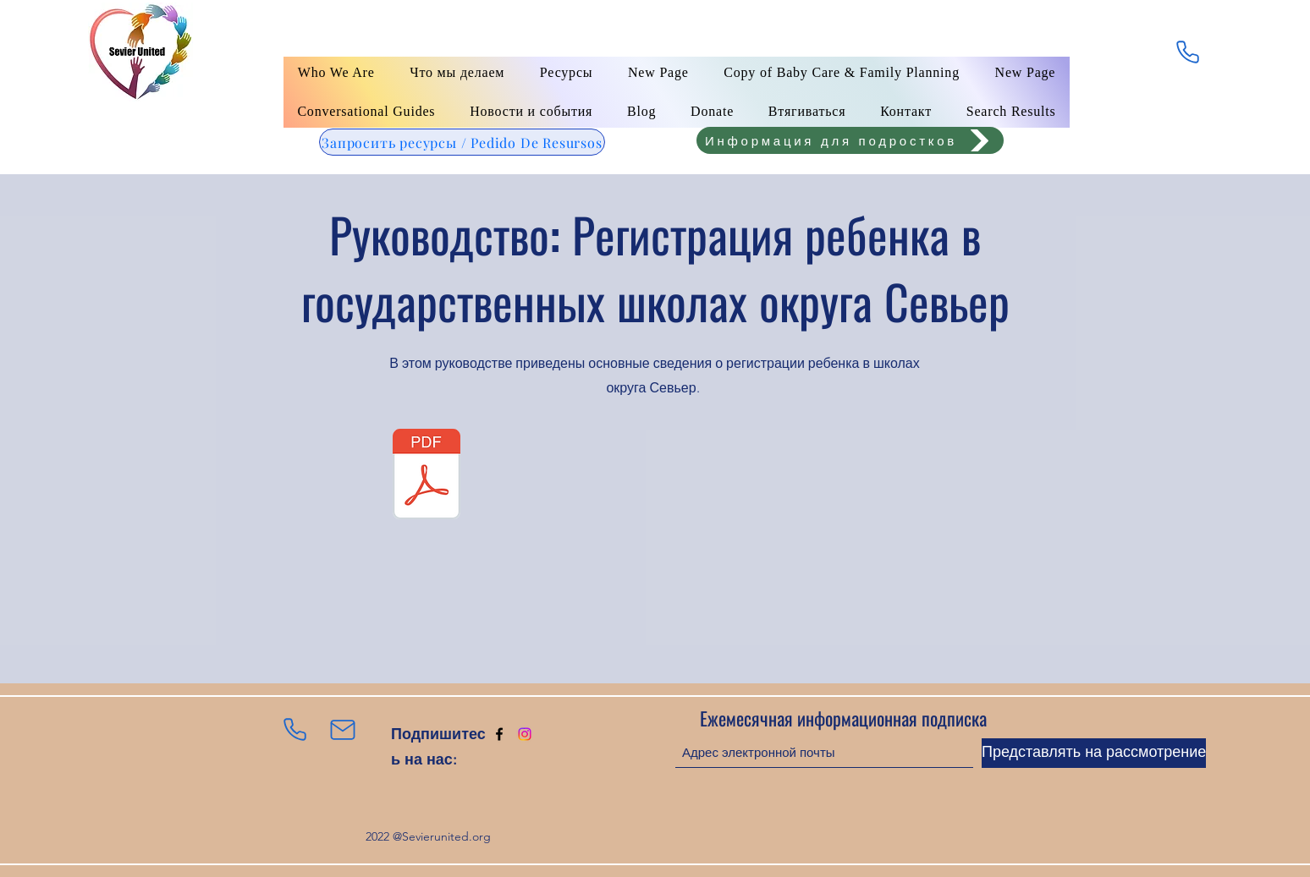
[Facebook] (499, 734)
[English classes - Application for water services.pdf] (426, 476)
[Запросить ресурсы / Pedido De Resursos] (462, 142)
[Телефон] (1187, 52)
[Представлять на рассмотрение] (1094, 753)
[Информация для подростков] (850, 140)
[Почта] (343, 730)
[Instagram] (524, 734)
